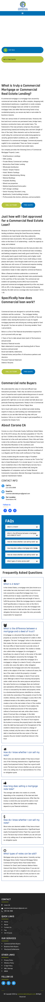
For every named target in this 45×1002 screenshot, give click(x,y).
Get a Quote (8, 933)
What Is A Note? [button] (12, 527)
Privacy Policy (8, 960)
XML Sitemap (8, 968)
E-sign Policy (8, 966)
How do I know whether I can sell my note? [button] (21, 542)
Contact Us (7, 927)
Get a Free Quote (9, 59)
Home (6, 922)
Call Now (9, 50)
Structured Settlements (11, 949)
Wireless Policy (9, 963)
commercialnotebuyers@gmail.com (18, 494)
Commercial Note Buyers (12, 944)
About (6, 925)
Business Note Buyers (11, 946)
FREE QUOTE (28, 205)
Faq (5, 930)
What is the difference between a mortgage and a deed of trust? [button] (21, 534)
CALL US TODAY (11, 205)
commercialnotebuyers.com (26, 994)
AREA (6, 971)
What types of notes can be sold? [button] (18, 561)
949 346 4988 (8, 911)
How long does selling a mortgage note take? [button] (22, 548)
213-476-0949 (11, 488)
